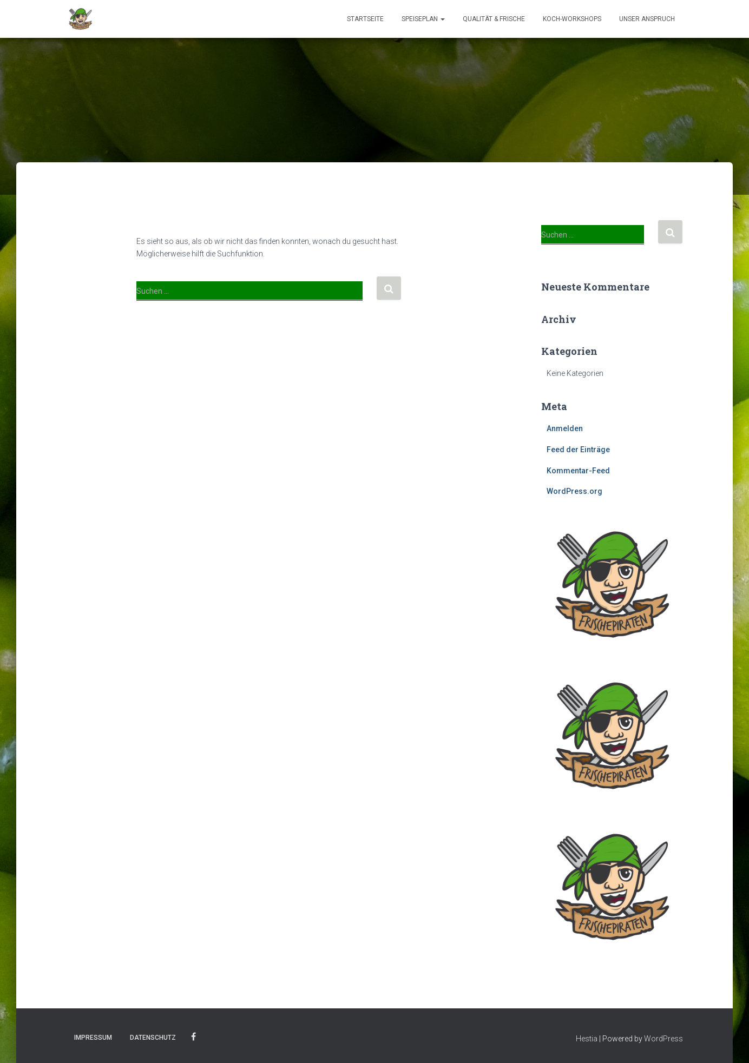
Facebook (193, 1037)
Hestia (586, 1038)
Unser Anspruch (647, 19)
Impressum (93, 1037)
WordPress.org (574, 491)
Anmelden (565, 428)
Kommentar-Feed (578, 470)
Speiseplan (423, 19)
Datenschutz (153, 1037)
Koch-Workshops (572, 19)
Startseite (365, 19)
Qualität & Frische (494, 19)
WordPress (663, 1038)
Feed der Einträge (578, 449)
